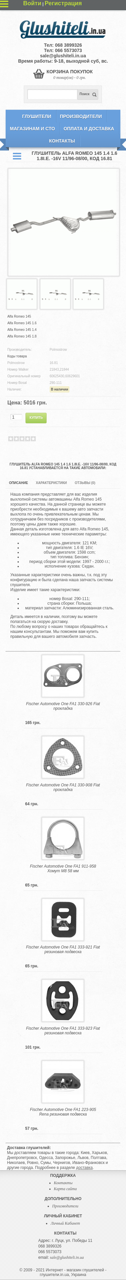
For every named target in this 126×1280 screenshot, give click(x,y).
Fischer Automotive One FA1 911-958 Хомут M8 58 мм (63, 868)
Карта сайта (65, 1189)
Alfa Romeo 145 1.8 (21, 336)
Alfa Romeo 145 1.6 (21, 323)
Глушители (36, 116)
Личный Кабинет (65, 1223)
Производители (81, 116)
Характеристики (51, 483)
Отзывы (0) (85, 483)
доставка (84, 1167)
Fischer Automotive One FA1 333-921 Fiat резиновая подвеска (63, 949)
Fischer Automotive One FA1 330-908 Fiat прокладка (63, 787)
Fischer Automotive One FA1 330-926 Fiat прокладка (63, 706)
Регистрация (63, 3)
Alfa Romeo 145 (19, 316)
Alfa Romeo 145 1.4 (21, 330)
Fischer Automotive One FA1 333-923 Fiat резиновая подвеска (63, 1030)
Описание (18, 483)
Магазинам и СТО (32, 128)
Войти (32, 3)
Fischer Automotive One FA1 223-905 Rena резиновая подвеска (63, 1112)
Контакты (62, 141)
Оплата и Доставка (88, 128)
